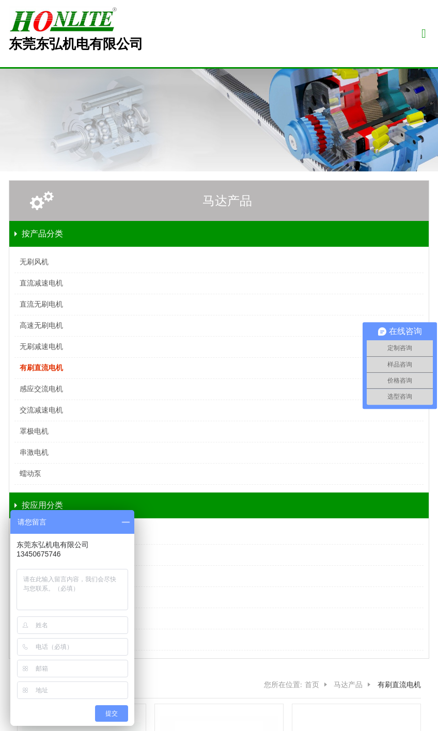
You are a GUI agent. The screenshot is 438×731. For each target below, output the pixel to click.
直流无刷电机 (41, 304)
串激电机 (34, 452)
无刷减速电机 (41, 347)
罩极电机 (34, 431)
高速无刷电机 (41, 325)
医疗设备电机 (41, 555)
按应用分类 (42, 505)
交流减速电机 (41, 410)
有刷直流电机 (41, 368)
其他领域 (34, 639)
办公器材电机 (41, 618)
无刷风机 (34, 262)
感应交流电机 (41, 389)
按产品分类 (42, 233)
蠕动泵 (30, 474)
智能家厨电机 (41, 533)
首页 (312, 685)
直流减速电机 (41, 283)
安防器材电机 (41, 597)
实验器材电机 (41, 576)
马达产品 (227, 201)
